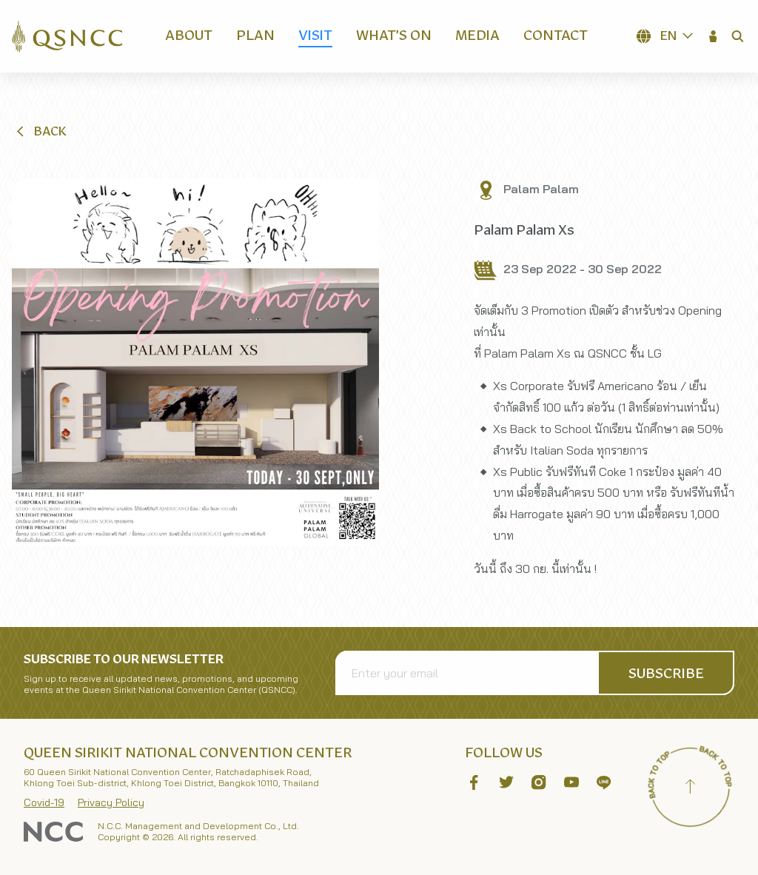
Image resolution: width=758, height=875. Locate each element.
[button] (713, 36)
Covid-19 (44, 802)
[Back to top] (689, 788)
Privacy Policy (111, 802)
